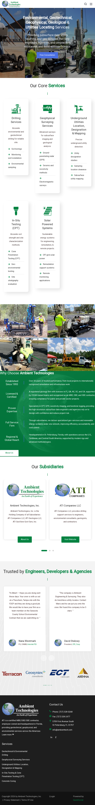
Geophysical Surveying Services (16, 759)
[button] (5, 43)
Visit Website (70, 539)
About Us (9, 453)
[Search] (85, 4)
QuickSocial (78, 800)
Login (52, 796)
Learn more (8, 734)
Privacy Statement (12, 800)
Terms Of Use (27, 800)
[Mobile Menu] (91, 4)
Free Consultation (47, 55)
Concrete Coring (9, 781)
